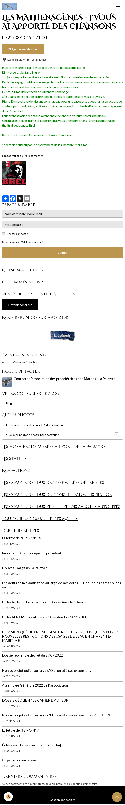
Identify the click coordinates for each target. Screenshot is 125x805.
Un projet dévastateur (19, 760)
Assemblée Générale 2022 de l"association (35, 685)
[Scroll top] (117, 797)
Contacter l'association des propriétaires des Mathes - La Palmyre (64, 379)
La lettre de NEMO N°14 (21, 538)
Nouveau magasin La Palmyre (24, 568)
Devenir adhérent (20, 305)
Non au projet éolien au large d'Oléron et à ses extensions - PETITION (56, 715)
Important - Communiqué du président (31, 553)
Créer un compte (11, 242)
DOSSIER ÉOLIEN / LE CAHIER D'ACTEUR (35, 700)
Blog (9, 403)
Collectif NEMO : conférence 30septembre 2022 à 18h (44, 617)
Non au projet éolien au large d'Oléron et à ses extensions (46, 670)
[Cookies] (8, 796)
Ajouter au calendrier (23, 49)
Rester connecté (17, 233)
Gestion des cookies (62, 799)
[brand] (10, 6)
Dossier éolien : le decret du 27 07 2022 (32, 655)
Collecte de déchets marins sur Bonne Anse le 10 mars (44, 602)
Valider (63, 252)
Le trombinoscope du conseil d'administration (62, 425)
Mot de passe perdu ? (32, 242)
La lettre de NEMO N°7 (20, 730)
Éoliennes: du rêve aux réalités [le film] (31, 745)
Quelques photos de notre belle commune (62, 434)
